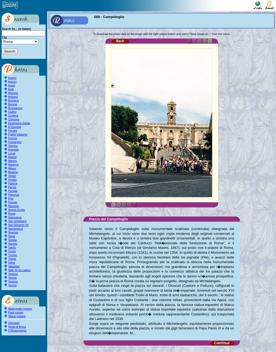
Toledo (12, 247)
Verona (12, 277)
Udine (11, 262)
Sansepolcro (15, 228)
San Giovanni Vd (18, 225)
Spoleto (12, 243)
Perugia (12, 191)
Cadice (12, 111)
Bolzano (13, 96)
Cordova (13, 115)
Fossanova (14, 142)
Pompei (12, 202)
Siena (11, 236)
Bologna (13, 93)
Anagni (12, 77)
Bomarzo (13, 100)
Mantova (13, 164)
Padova (12, 183)
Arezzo (12, 81)
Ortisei (12, 176)
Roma (11, 213)
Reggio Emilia (16, 209)
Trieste (12, 258)
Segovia (13, 232)
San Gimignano (17, 221)
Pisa (10, 198)
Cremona (13, 119)
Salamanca (15, 217)
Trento (12, 251)
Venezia (13, 274)
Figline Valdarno (17, 134)
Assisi (11, 85)
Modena (13, 172)
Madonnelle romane (20, 308)
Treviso (12, 255)
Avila (11, 89)
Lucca (11, 153)
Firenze (12, 138)
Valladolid (14, 266)
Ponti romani (15, 312)
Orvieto (12, 179)
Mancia (12, 160)
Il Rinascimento (17, 330)
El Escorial (14, 127)
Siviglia (12, 240)
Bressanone (15, 108)
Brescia (12, 104)
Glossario (13, 323)
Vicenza (13, 281)
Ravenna (13, 206)
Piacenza (13, 194)
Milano (12, 168)
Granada (13, 149)
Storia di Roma (17, 326)
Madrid (12, 157)
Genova (13, 145)
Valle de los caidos (19, 270)
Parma (12, 187)
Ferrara (12, 130)
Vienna (12, 285)
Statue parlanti (17, 316)
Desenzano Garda (19, 123)
